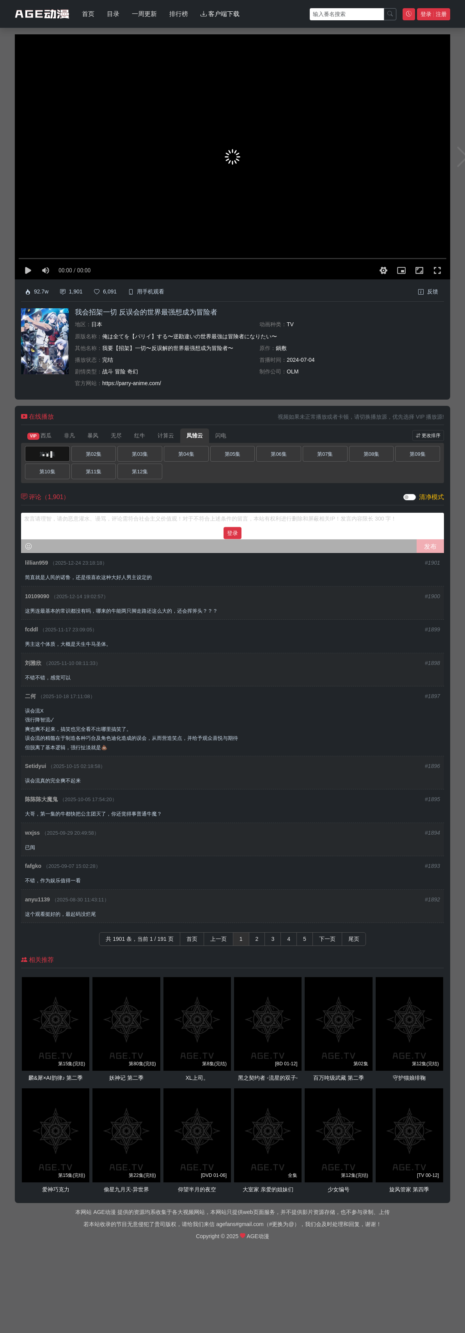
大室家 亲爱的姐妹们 (268, 1189)
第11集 (93, 472)
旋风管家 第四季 (409, 1189)
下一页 (327, 939)
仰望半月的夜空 (197, 1189)
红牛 (139, 435)
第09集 (417, 454)
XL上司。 (197, 1078)
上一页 (218, 939)
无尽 (116, 435)
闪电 (220, 435)
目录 (113, 14)
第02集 (93, 454)
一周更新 (144, 14)
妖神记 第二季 (126, 1078)
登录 (232, 533)
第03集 (139, 454)
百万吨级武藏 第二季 (338, 1078)
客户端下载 (220, 14)
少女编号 (339, 1189)
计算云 (166, 435)
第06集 (278, 454)
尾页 (353, 939)
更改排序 (428, 435)
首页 (88, 14)
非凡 (69, 435)
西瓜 (39, 435)
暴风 (92, 435)
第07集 (325, 454)
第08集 (371, 454)
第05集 (232, 454)
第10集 (47, 472)
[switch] (409, 497)
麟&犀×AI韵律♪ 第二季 (55, 1078)
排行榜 (178, 14)
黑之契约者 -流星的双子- (268, 1078)
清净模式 (431, 497)
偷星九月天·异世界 (126, 1189)
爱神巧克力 (55, 1189)
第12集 (139, 472)
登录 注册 (434, 14)
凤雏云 (194, 435)
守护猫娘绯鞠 (409, 1078)
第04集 (186, 454)
